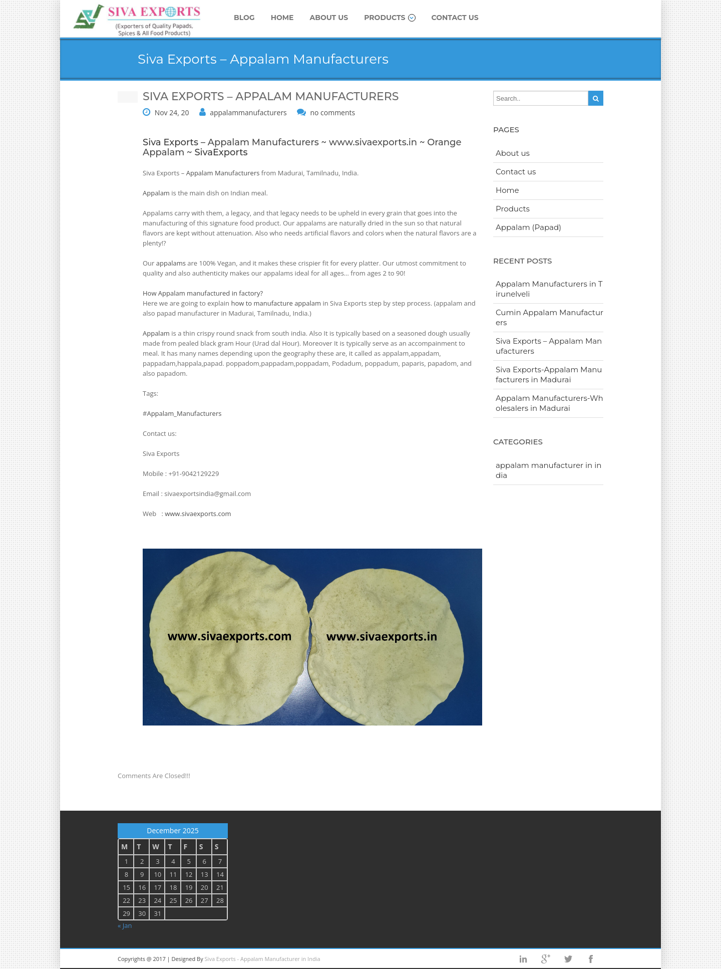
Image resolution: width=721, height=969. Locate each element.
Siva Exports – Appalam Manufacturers (549, 346)
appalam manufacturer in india (548, 470)
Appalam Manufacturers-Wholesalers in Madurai (549, 403)
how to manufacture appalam (276, 303)
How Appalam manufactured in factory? (203, 293)
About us (329, 17)
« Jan (125, 925)
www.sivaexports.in (373, 142)
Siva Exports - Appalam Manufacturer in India (262, 958)
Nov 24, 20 (172, 112)
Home (282, 17)
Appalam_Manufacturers (184, 413)
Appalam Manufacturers (263, 142)
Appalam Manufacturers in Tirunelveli (549, 289)
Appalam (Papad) (528, 227)
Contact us (455, 17)
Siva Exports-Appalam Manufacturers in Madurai (549, 374)
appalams (171, 263)
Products (389, 17)
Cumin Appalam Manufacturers (549, 317)
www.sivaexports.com (198, 513)
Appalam (156, 192)
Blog (244, 17)
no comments (332, 112)
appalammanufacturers (248, 112)
